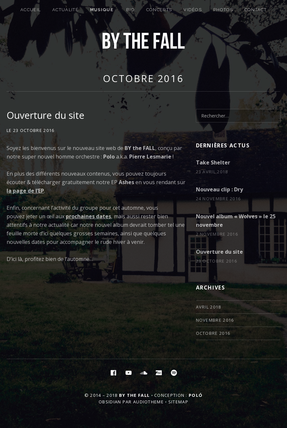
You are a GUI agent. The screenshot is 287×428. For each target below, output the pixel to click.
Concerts (159, 9)
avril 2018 (208, 307)
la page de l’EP (25, 190)
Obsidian (110, 402)
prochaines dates (88, 216)
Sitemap (178, 402)
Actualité (65, 9)
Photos (223, 9)
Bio (130, 9)
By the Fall (134, 395)
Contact (256, 9)
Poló (196, 395)
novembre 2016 (215, 320)
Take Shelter (213, 162)
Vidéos (192, 9)
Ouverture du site (45, 115)
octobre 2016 (143, 78)
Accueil (30, 9)
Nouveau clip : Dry (219, 189)
